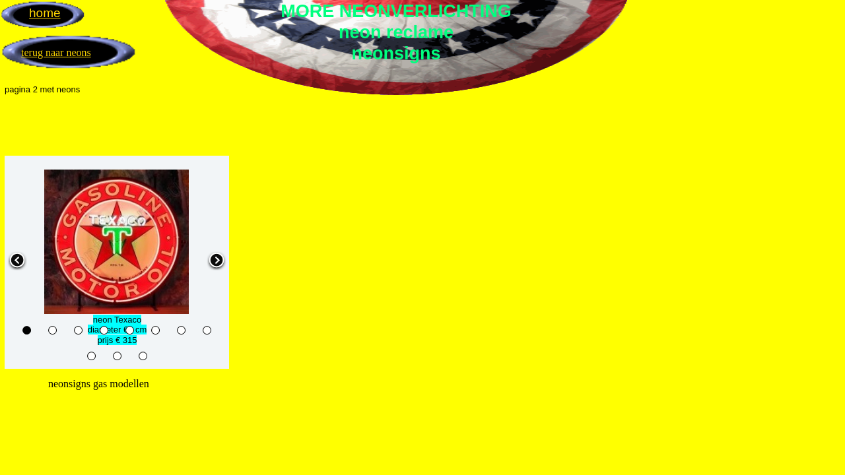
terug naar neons (56, 52)
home (45, 13)
